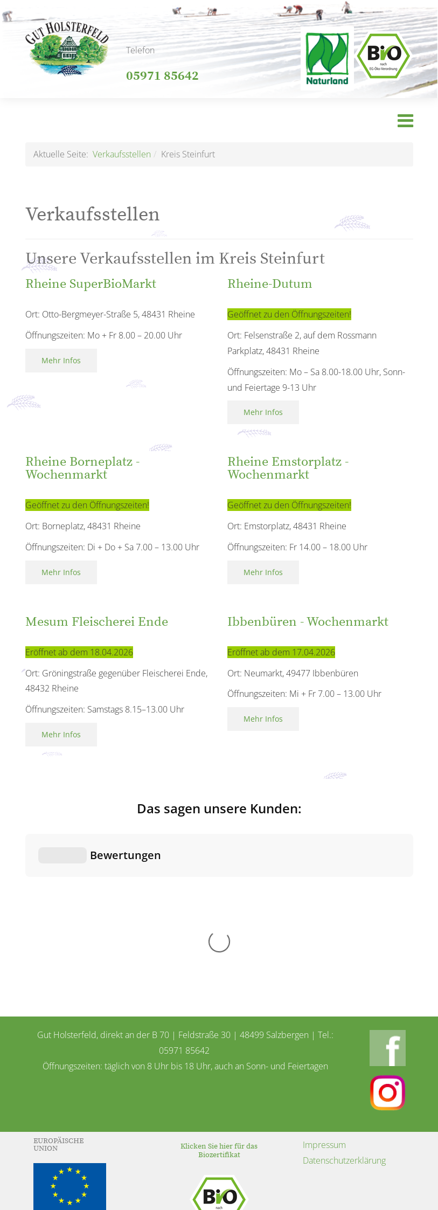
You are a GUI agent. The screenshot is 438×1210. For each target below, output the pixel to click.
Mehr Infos (61, 360)
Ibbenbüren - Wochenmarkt (307, 622)
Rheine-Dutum (269, 284)
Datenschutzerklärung (344, 980)
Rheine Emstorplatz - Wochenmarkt (288, 468)
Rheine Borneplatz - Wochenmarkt (82, 468)
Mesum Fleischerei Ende (96, 622)
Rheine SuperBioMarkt (90, 284)
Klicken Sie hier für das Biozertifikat (219, 970)
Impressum (324, 964)
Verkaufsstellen (122, 154)
